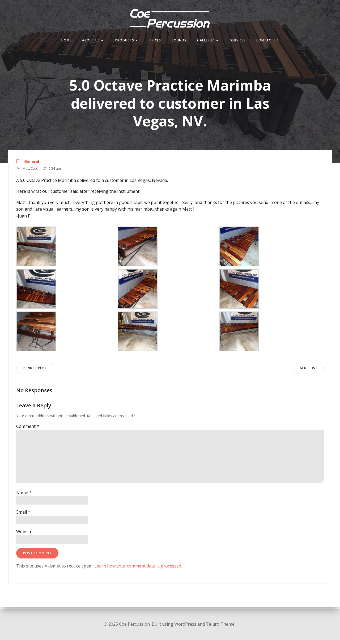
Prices (155, 41)
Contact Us (267, 41)
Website (24, 533)
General (31, 162)
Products (127, 41)
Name (24, 494)
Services (238, 41)
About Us (93, 41)
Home (66, 41)
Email (23, 513)
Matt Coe (26, 170)
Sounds (179, 41)
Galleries (208, 41)
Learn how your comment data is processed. (138, 567)
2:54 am (51, 170)
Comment (27, 428)
